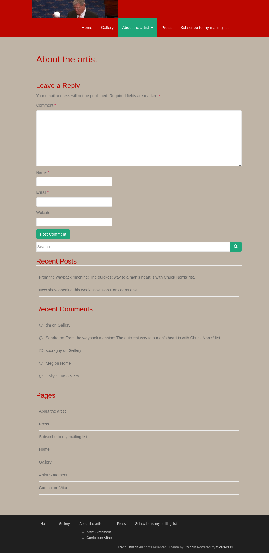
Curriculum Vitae (53, 487)
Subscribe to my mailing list (204, 27)
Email (42, 192)
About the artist (137, 27)
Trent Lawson (128, 547)
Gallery (107, 27)
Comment (46, 105)
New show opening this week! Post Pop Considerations (88, 290)
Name (43, 172)
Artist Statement (53, 475)
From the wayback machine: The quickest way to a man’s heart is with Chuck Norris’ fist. (117, 277)
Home (87, 27)
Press (166, 27)
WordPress (224, 547)
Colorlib (190, 547)
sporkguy (54, 350)
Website (43, 212)
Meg (50, 363)
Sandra (52, 338)
